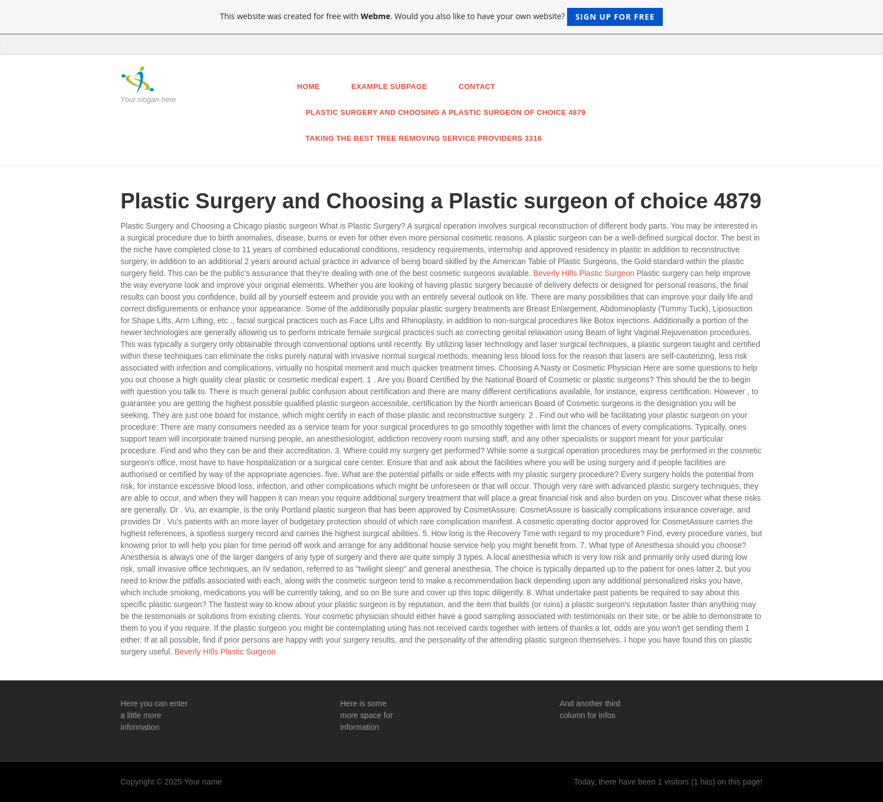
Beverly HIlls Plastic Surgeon (584, 273)
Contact (476, 86)
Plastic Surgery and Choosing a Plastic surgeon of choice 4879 (446, 112)
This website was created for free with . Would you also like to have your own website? (441, 17)
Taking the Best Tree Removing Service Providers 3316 (424, 138)
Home (308, 86)
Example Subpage (389, 86)
